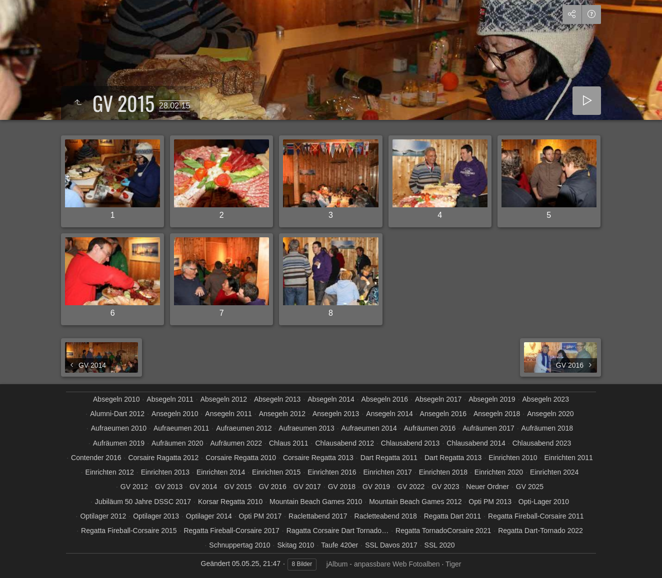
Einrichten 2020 (498, 472)
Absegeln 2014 (331, 399)
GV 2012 (134, 487)
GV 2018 (342, 487)
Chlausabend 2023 (542, 443)
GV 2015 (238, 487)
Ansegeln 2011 (228, 414)
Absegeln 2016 (385, 399)
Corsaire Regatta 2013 (318, 458)
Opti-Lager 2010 (543, 502)
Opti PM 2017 (260, 516)
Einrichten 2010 (512, 458)
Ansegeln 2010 (175, 414)
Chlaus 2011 (288, 443)
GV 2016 (272, 487)
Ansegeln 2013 (335, 414)
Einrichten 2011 (568, 458)
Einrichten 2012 (110, 472)
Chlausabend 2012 (344, 443)
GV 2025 (530, 487)
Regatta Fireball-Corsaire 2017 (231, 531)
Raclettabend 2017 (318, 516)
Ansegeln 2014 (389, 414)
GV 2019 (376, 487)
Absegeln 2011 (169, 399)
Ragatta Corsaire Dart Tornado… (337, 531)
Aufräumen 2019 (119, 443)
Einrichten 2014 (220, 472)
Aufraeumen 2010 (118, 428)
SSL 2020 (439, 545)
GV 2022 (410, 487)
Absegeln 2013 (277, 399)
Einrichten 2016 (332, 472)
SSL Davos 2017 (391, 545)
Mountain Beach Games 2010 (316, 502)
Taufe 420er (339, 545)
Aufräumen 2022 (236, 443)
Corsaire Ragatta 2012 (163, 458)
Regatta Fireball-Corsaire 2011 (536, 516)
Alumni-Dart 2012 (117, 414)
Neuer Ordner (487, 487)
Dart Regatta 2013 (453, 458)
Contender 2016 (96, 458)
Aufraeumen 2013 (306, 428)
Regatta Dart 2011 (452, 516)
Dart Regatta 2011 (389, 458)
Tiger (453, 564)
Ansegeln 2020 (550, 414)
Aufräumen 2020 (178, 443)
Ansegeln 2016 (443, 414)
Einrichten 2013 (165, 472)
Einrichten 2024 (554, 472)
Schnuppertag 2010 (239, 545)
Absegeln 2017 (438, 399)
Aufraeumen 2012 (244, 428)
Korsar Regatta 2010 (230, 502)
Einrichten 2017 (387, 472)
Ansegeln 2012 (282, 414)
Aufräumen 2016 (430, 428)
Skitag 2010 (295, 545)
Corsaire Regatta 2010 (241, 458)
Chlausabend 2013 (410, 443)
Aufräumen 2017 (488, 428)
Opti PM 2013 (490, 502)
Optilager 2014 (209, 516)
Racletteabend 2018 (385, 516)
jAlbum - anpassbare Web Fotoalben (383, 564)
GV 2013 (168, 487)
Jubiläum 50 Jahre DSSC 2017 (143, 502)
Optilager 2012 (103, 516)
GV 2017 (307, 487)
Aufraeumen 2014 (369, 428)
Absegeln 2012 (223, 399)
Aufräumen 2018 (548, 428)
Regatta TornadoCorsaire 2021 (443, 531)
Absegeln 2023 (545, 399)
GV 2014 (203, 487)
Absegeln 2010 (116, 399)
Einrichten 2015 (276, 472)
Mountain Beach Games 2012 (415, 502)
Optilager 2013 (156, 516)
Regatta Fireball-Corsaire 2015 (128, 531)
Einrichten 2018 (443, 472)
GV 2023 (445, 487)
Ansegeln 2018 (497, 414)
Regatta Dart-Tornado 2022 (540, 531)
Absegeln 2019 (491, 399)
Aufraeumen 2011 (181, 428)
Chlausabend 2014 (476, 443)
